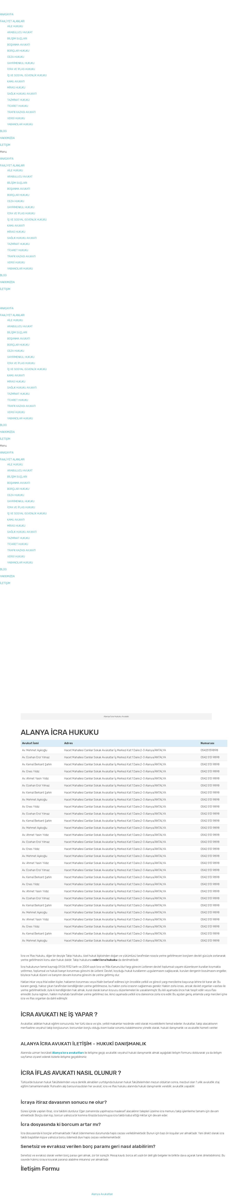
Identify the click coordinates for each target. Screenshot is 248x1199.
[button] (103, 152)
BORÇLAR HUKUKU (18, 50)
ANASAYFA (6, 14)
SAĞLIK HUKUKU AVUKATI (22, 93)
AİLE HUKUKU (15, 26)
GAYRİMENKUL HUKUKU (20, 63)
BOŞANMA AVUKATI (18, 44)
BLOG (3, 131)
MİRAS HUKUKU (16, 87)
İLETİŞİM (5, 145)
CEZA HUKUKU (15, 56)
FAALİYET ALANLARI (12, 21)
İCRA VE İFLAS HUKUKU (21, 69)
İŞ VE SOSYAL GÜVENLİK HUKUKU (27, 75)
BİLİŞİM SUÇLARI (17, 38)
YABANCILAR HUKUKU (20, 124)
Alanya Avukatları (102, 1194)
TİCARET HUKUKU (17, 105)
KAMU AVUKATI (16, 81)
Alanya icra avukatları (68, 1052)
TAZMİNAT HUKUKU (18, 99)
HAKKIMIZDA (7, 138)
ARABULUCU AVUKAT (20, 32)
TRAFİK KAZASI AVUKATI (21, 112)
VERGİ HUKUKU (16, 118)
